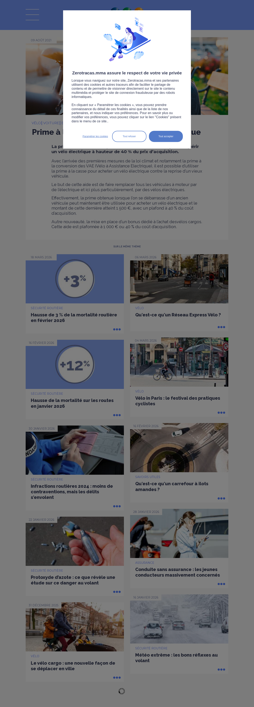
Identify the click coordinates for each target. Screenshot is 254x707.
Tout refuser (129, 136)
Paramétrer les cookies (95, 136)
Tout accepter (165, 136)
